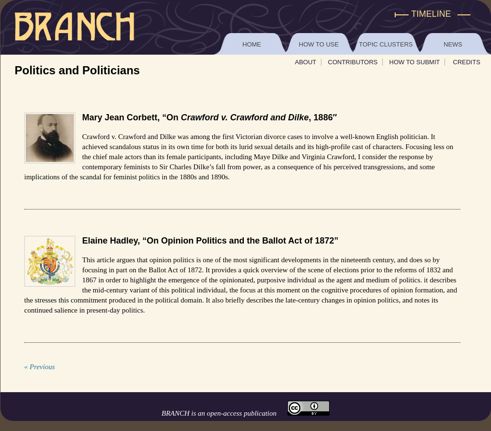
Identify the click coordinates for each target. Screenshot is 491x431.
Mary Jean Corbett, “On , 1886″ (209, 117)
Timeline (431, 14)
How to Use (319, 44)
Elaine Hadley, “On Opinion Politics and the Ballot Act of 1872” (210, 240)
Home (251, 44)
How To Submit (414, 62)
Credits (466, 62)
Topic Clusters (385, 44)
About (306, 62)
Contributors (353, 62)
